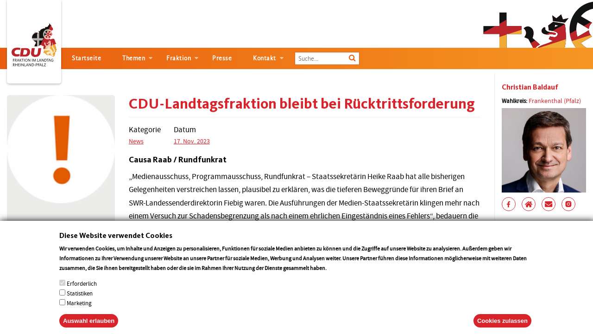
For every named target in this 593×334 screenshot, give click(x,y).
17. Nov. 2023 (192, 141)
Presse (222, 58)
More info (340, 278)
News (136, 141)
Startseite (86, 58)
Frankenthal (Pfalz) (555, 100)
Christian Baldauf (530, 87)
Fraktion (178, 58)
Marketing (79, 313)
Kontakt (264, 58)
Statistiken (80, 303)
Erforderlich (82, 293)
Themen (133, 58)
